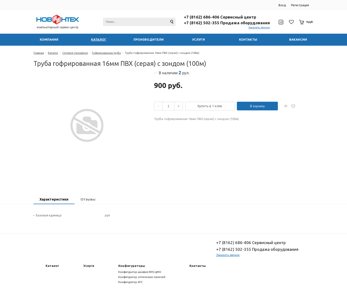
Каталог (53, 52)
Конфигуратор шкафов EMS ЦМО (139, 272)
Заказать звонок (259, 27)
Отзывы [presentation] (87, 199)
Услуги (88, 265)
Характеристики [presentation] (54, 199)
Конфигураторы (131, 265)
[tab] (53, 199)
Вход (282, 5)
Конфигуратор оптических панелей (141, 277)
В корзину (257, 106)
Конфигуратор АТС (130, 282)
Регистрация (300, 5)
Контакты (197, 265)
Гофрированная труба (106, 52)
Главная (38, 52)
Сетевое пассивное (75, 52)
